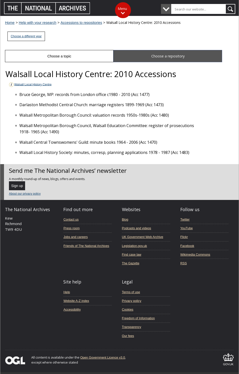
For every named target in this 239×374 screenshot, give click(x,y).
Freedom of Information (138, 318)
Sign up (17, 186)
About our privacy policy (24, 193)
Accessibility (71, 309)
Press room (71, 228)
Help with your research (37, 23)
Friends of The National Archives (86, 246)
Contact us (71, 219)
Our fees (128, 336)
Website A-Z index (76, 301)
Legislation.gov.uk (134, 246)
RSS (183, 263)
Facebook (187, 246)
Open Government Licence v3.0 (102, 357)
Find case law (131, 254)
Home (9, 23)
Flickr (184, 237)
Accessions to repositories (81, 23)
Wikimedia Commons (195, 254)
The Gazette (130, 263)
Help (66, 292)
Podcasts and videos (136, 228)
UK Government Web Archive (142, 237)
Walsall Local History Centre (29, 85)
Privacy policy (131, 301)
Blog (125, 219)
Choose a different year (26, 36)
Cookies (127, 309)
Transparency (131, 327)
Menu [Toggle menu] (122, 8)
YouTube (186, 228)
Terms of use (131, 292)
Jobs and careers (75, 237)
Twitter (185, 219)
